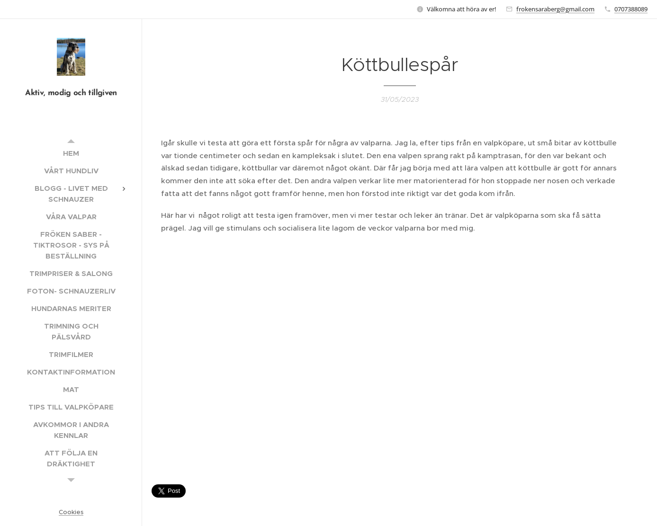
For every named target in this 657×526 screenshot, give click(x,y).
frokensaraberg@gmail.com (555, 9)
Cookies (71, 512)
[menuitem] (71, 153)
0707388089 (631, 9)
